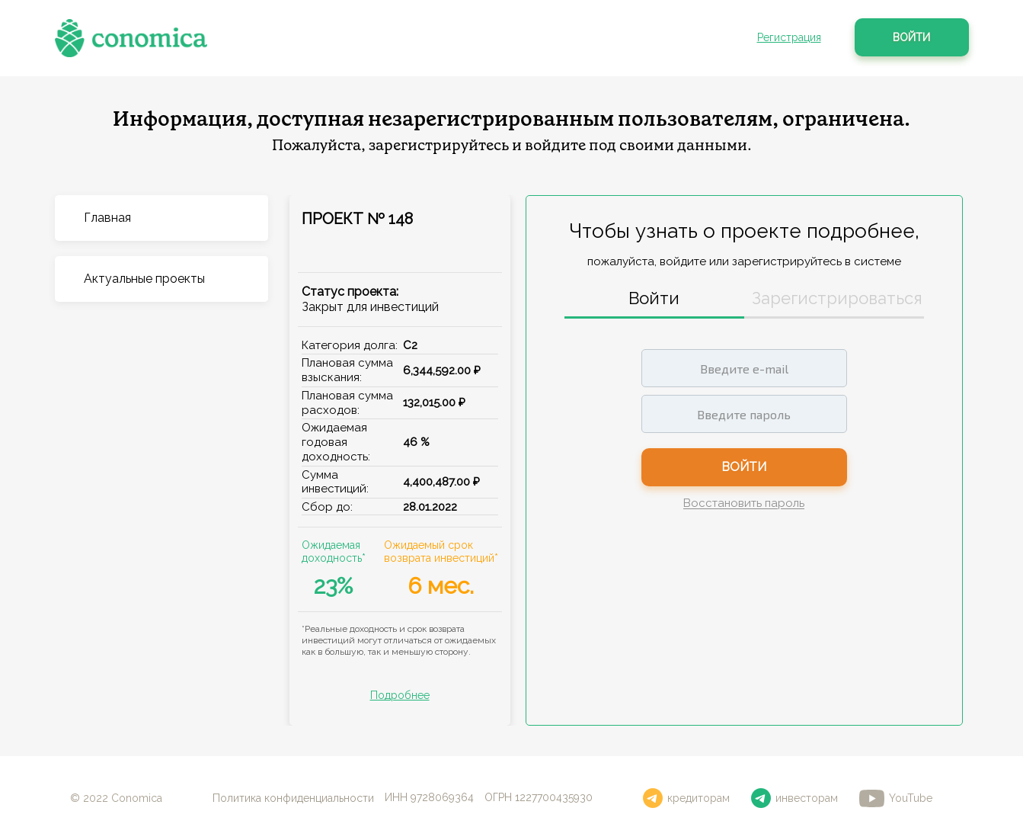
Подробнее (400, 695)
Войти (911, 37)
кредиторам (686, 798)
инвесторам (794, 798)
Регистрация (789, 37)
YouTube (895, 798)
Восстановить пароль (743, 504)
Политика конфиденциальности (293, 798)
